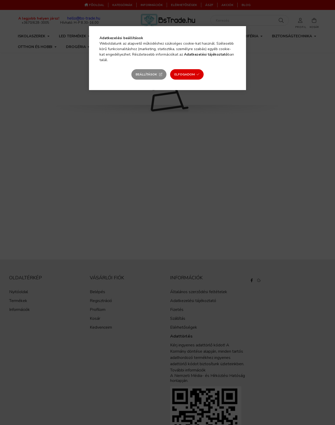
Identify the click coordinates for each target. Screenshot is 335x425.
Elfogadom (184, 74)
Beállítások (146, 74)
